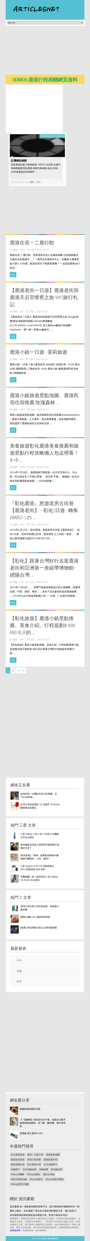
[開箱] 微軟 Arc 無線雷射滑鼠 (35, 916)
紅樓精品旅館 (18, 160)
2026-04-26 (43, 249)
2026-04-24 (41, 359)
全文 (13, 274)
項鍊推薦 (43, 1169)
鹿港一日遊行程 (35, 1154)
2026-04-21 (43, 524)
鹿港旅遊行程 (50, 1159)
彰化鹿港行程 (34, 1164)
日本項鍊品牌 (29, 1169)
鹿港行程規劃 (34, 1159)
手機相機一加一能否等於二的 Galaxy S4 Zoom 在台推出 (39, 878)
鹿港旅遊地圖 (53, 1154)
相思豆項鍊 (48, 1174)
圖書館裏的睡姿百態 (30, 1108)
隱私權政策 (52, 1238)
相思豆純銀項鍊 (19, 1179)
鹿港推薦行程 (18, 1164)
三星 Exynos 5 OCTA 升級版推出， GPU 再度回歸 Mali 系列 (38, 867)
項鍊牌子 (15, 1169)
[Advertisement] (48, 51)
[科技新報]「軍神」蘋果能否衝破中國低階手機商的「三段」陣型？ (39, 857)
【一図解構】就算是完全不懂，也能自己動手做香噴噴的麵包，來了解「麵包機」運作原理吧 (43, 1123)
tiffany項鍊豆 (33, 1174)
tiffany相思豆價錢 (20, 1184)
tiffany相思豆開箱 (55, 1179)
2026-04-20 (41, 311)
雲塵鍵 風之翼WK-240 (31, 1133)
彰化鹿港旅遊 (18, 1154)
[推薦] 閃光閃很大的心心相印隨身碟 (38, 927)
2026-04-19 (19, 182)
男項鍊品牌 (56, 1169)
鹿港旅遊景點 (18, 1159)
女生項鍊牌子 (50, 1164)
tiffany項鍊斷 (17, 1174)
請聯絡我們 (15, 1230)
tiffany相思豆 (36, 1179)
